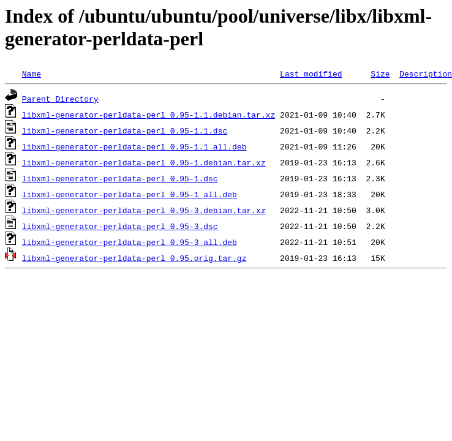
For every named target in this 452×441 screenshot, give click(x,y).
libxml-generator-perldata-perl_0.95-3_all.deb (129, 241)
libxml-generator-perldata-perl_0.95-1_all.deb (129, 194)
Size (380, 73)
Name (31, 73)
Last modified (311, 73)
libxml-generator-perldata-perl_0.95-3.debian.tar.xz (144, 210)
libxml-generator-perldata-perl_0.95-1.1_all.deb (134, 146)
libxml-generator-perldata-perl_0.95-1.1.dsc (124, 130)
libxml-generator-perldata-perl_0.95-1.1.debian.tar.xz (148, 114)
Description (425, 73)
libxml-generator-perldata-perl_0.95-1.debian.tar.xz (144, 162)
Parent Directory (60, 98)
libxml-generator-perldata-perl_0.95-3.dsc (120, 226)
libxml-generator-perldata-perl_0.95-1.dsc (120, 178)
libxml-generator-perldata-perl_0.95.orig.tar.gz (134, 257)
